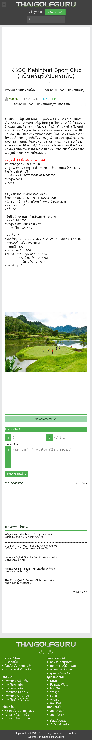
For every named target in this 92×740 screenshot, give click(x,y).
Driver (54, 680)
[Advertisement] (46, 48)
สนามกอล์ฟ (57, 710)
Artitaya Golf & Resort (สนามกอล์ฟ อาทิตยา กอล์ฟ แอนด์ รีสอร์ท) (30, 570)
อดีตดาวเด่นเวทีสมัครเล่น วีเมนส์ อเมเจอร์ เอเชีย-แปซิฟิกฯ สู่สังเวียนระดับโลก (28, 536)
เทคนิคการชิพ (14, 688)
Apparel (55, 699)
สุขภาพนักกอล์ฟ (60, 673)
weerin (13, 98)
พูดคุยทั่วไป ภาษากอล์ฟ (20, 710)
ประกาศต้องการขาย (18, 718)
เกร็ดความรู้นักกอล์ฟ (63, 665)
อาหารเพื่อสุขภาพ (61, 662)
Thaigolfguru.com (55, 733)
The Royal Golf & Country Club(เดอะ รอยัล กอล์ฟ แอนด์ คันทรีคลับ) (29, 582)
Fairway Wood (59, 684)
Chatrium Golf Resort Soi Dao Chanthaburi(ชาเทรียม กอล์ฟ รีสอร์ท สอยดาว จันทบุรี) (31, 547)
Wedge (54, 692)
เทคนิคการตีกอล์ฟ (16, 680)
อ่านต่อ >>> (79, 483)
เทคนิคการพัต (14, 684)
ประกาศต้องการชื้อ (17, 714)
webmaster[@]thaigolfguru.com (46, 737)
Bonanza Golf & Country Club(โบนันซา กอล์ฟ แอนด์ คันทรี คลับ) (31, 559)
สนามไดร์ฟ (57, 714)
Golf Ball (55, 703)
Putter (54, 695)
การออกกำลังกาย (61, 669)
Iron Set (55, 688)
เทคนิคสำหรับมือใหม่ (18, 699)
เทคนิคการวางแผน (17, 695)
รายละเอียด (12, 444)
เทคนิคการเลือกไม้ (16, 692)
